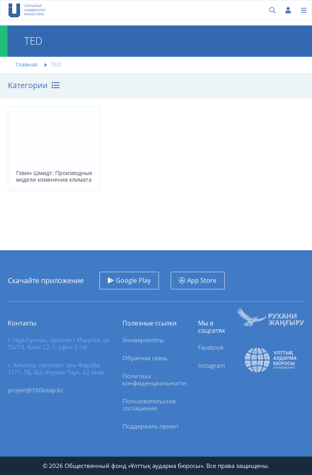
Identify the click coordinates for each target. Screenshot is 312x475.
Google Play (133, 280)
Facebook (211, 347)
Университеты (143, 340)
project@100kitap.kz (35, 390)
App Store (201, 280)
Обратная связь (145, 358)
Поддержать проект (151, 426)
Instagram (211, 365)
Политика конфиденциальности (154, 379)
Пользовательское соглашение (149, 404)
